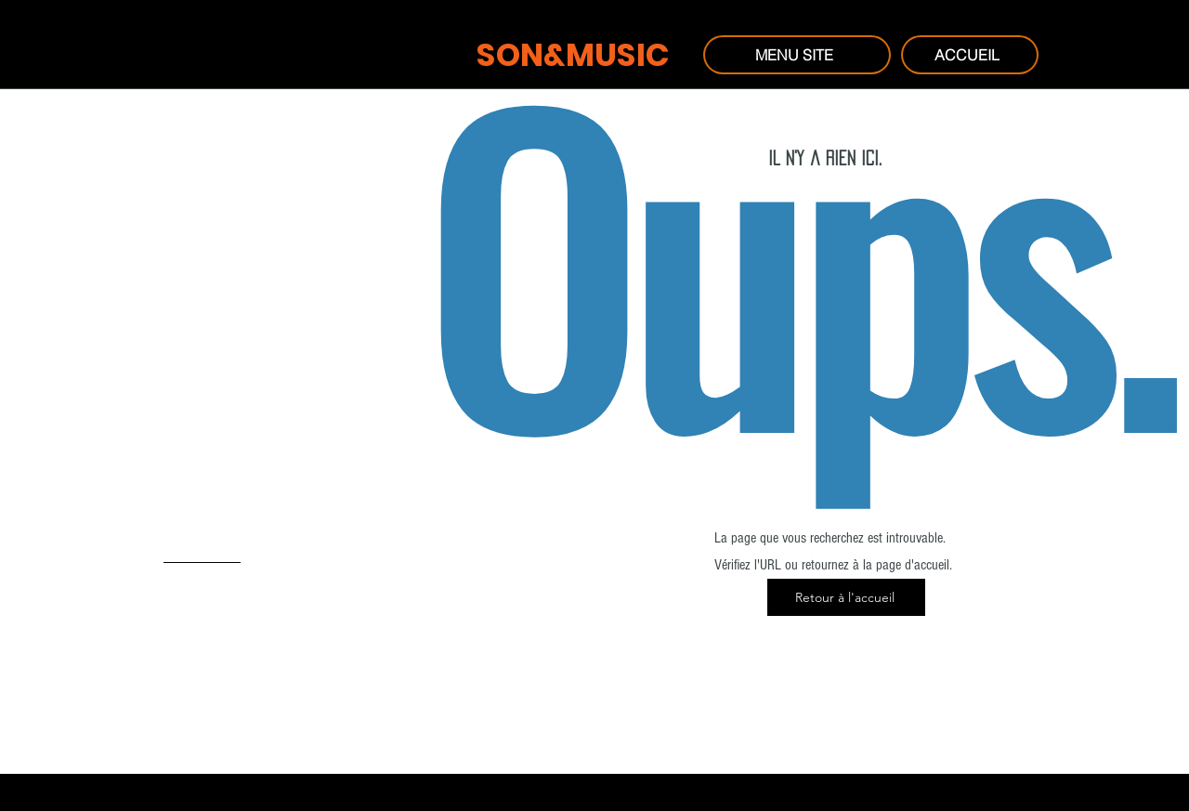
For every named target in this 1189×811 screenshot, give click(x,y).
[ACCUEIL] (970, 54)
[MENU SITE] (797, 54)
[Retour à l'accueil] (846, 597)
